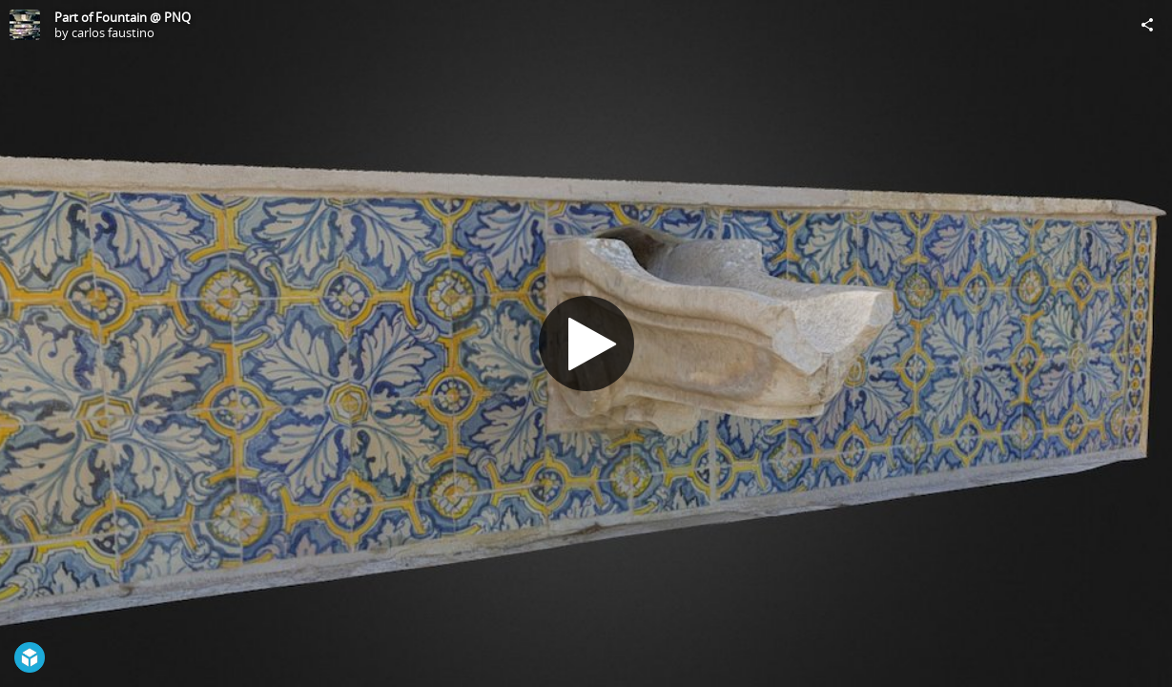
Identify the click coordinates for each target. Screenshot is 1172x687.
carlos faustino (113, 32)
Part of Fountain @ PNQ (122, 17)
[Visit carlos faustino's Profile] (25, 25)
